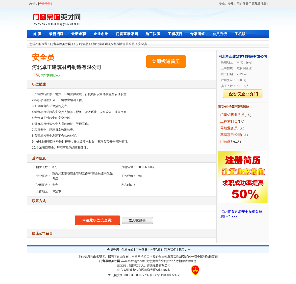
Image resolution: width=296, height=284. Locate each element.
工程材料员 (229, 121)
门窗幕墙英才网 (60, 44)
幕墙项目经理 (230, 135)
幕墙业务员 (229, 128)
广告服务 (142, 249)
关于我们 (156, 249)
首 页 (37, 34)
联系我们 (170, 249)
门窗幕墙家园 (127, 34)
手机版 (240, 34)
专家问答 (197, 34)
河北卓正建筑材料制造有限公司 (114, 44)
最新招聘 (56, 34)
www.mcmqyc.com (133, 261)
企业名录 (101, 34)
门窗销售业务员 (232, 115)
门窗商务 (227, 141)
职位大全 (185, 249)
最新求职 (78, 34)
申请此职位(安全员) (97, 220)
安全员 (142, 44)
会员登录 (45, 3)
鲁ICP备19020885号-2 (164, 275)
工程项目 (175, 34)
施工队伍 (153, 34)
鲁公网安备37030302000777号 (128, 275)
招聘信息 (82, 44)
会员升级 (219, 34)
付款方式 (127, 249)
